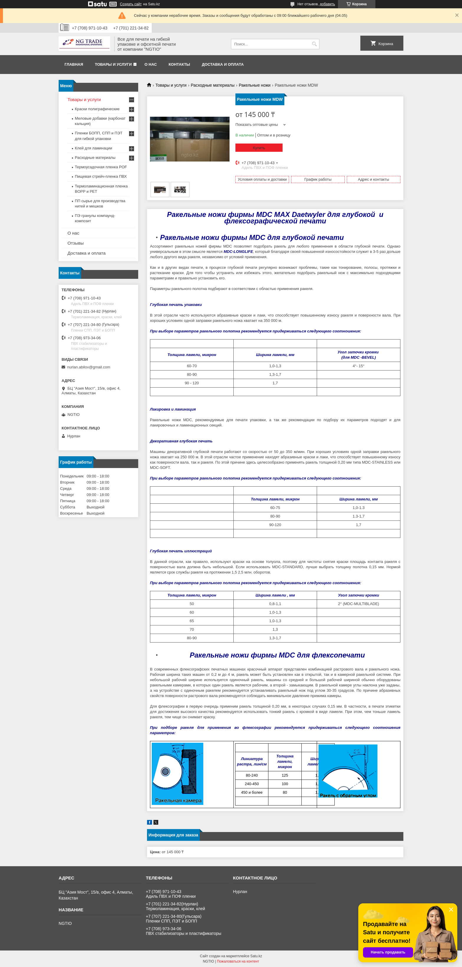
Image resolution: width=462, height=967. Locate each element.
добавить (327, 4)
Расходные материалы (213, 85)
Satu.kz (256, 956)
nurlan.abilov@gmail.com (88, 367)
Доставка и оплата (223, 64)
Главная (74, 64)
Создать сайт (131, 4)
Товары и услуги (113, 64)
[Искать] (314, 44)
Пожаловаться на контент (238, 961)
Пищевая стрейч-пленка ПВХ (101, 176)
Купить (259, 148)
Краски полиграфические (97, 109)
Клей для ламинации (93, 148)
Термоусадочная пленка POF (101, 167)
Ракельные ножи (254, 85)
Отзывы (75, 243)
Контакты (179, 64)
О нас (151, 64)
